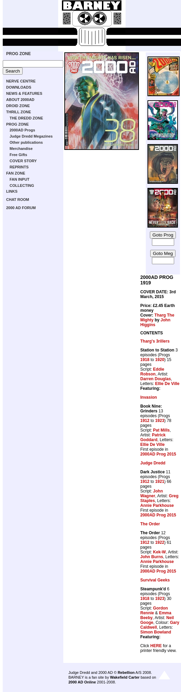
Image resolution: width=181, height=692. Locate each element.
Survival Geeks (155, 580)
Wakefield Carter (124, 677)
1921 (159, 481)
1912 (145, 420)
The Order (150, 524)
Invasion (148, 397)
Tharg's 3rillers (155, 341)
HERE (155, 645)
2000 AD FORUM (21, 208)
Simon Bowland (155, 632)
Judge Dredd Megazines (31, 136)
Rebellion (126, 672)
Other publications (26, 142)
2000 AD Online (82, 682)
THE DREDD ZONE (26, 118)
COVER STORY (23, 161)
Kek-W (159, 552)
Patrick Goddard (153, 437)
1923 (159, 420)
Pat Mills (161, 430)
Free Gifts (18, 155)
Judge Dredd (152, 463)
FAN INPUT (19, 179)
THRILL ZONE (18, 112)
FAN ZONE (15, 173)
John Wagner (151, 493)
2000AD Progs (22, 130)
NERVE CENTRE (21, 81)
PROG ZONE (18, 53)
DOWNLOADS (18, 87)
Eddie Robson (152, 371)
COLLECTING (22, 185)
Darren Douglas (155, 378)
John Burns (151, 556)
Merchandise (21, 148)
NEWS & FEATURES (24, 93)
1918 (145, 359)
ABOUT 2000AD (20, 100)
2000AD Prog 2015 (158, 454)
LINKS (11, 191)
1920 (159, 359)
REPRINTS (19, 167)
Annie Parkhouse (157, 505)
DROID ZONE (18, 106)
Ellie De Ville (167, 383)
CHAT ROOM (17, 199)
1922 (159, 542)
